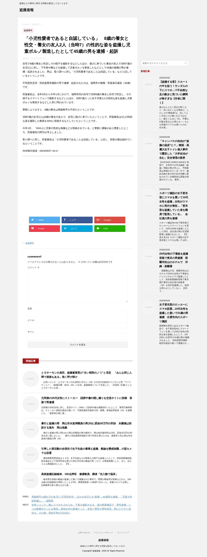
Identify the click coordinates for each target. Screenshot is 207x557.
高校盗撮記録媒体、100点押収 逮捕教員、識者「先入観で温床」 (79, 474)
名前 (29, 308)
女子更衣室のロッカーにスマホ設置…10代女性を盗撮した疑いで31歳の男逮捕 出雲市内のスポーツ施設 (173, 313)
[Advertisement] (50, 189)
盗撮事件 (30, 243)
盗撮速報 (26, 10)
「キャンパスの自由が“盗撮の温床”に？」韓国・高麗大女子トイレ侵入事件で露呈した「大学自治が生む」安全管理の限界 (174, 149)
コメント (33, 267)
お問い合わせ (84, 532)
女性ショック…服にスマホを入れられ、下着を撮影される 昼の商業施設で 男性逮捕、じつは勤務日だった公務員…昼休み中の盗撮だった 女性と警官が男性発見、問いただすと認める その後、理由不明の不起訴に (81, 508)
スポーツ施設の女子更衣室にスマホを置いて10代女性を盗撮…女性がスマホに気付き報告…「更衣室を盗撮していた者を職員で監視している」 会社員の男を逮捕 (173, 206)
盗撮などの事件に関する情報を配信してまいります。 (103, 546)
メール (30, 320)
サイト (30, 331)
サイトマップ (123, 532)
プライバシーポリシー (103, 532)
